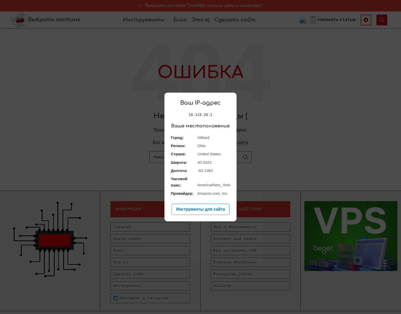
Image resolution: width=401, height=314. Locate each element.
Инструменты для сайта (200, 209)
